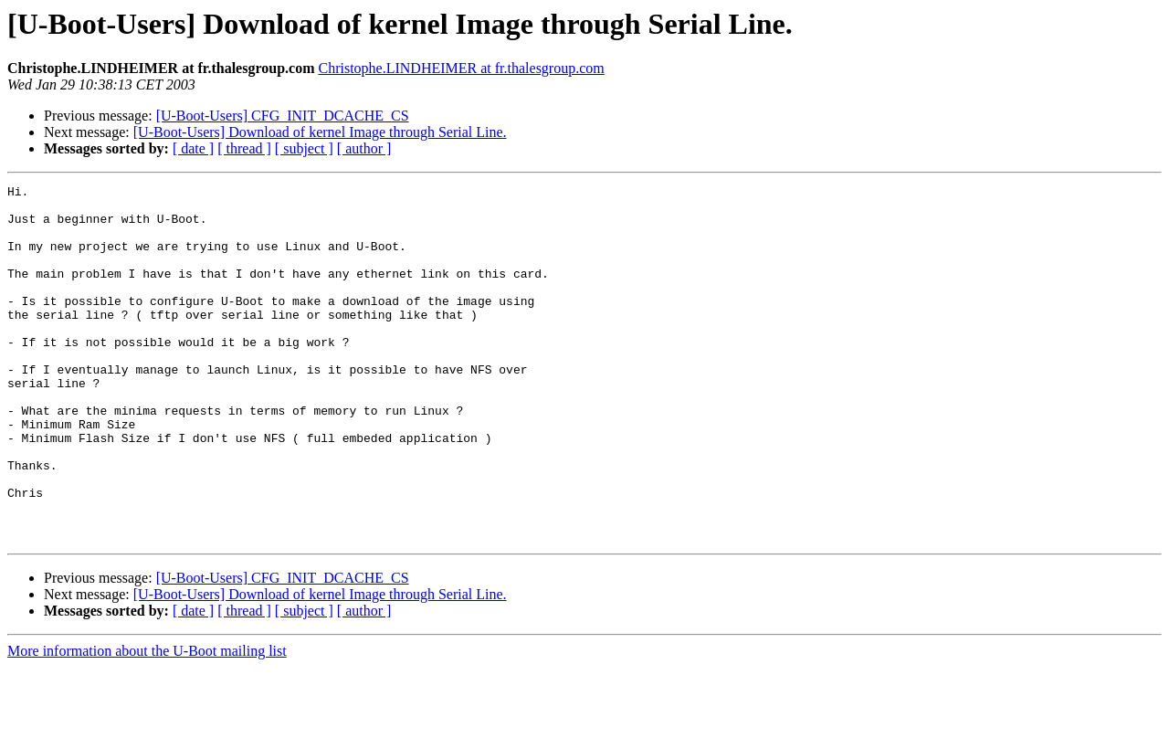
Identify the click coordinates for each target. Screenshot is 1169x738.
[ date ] (193, 148)
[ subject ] (304, 148)
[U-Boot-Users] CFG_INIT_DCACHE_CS (282, 115)
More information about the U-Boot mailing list (147, 722)
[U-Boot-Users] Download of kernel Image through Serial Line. (320, 132)
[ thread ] (244, 148)
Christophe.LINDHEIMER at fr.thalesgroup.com (461, 68)
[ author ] (364, 148)
